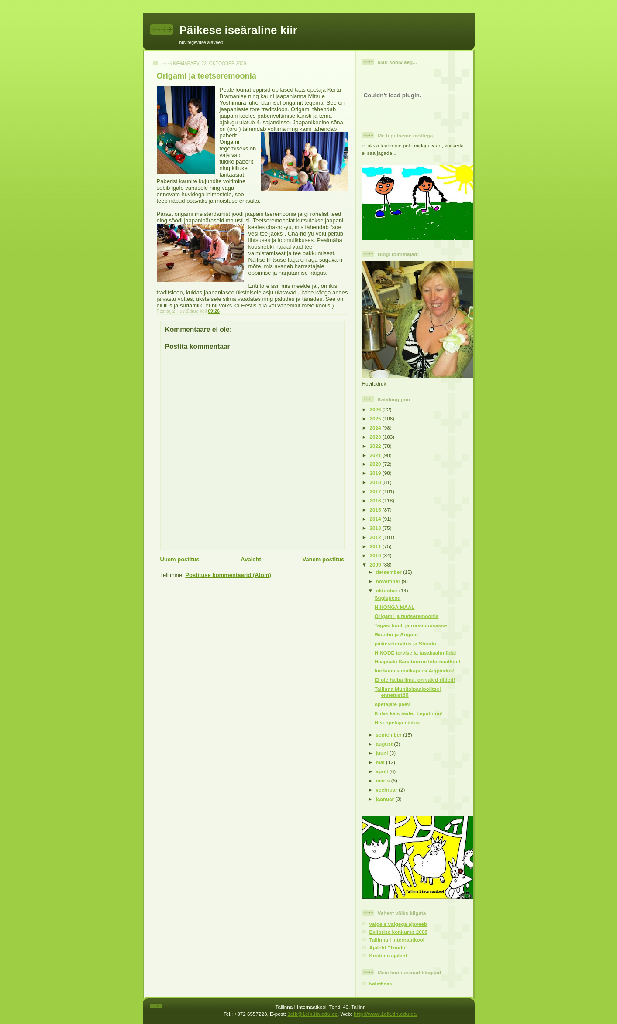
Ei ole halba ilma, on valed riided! (415, 680)
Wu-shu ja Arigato (396, 634)
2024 (376, 427)
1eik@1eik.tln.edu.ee (312, 1014)
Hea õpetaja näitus (397, 722)
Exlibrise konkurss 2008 (398, 932)
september (389, 734)
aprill (383, 771)
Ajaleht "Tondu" (388, 947)
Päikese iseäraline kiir (238, 30)
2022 (376, 446)
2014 (376, 519)
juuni (383, 753)
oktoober (387, 590)
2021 (376, 455)
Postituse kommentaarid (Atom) (228, 575)
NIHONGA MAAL (395, 607)
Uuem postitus (180, 559)
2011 (376, 546)
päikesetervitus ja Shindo (405, 643)
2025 (376, 418)
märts (383, 780)
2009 (376, 564)
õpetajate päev (392, 704)
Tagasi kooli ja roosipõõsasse (411, 625)
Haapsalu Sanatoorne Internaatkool (417, 661)
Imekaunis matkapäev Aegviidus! (415, 670)
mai (381, 762)
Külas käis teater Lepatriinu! (409, 713)
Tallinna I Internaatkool (396, 939)
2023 (376, 437)
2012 (376, 537)
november (389, 581)
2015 (376, 509)
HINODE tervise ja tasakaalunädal (415, 652)
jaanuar (386, 799)
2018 (376, 482)
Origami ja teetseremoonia (407, 616)
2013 (376, 528)
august (385, 744)
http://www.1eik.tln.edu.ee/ (385, 1014)
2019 (376, 473)
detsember (389, 572)
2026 (376, 409)
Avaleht (251, 559)
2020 (376, 464)
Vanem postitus (323, 559)
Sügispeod (388, 598)
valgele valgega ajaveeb (398, 924)
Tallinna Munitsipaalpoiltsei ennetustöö (408, 692)
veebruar (387, 789)
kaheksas (381, 983)
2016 (376, 500)
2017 (376, 491)
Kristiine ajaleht (388, 955)
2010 (376, 555)
